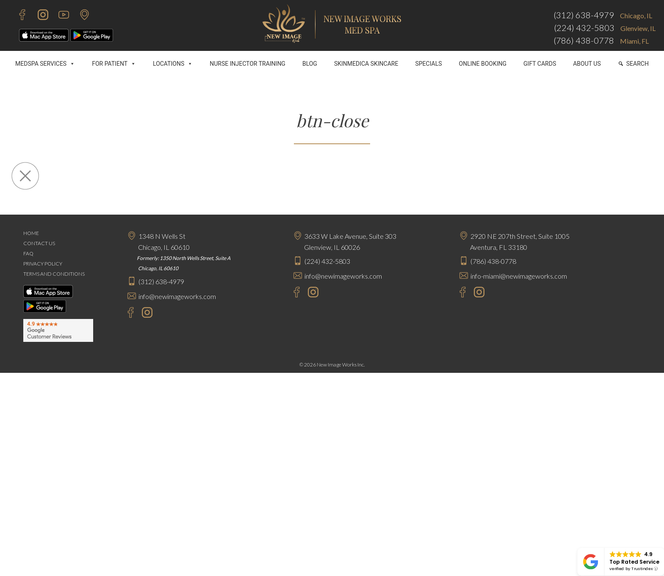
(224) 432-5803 (584, 27)
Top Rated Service (634, 561)
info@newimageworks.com (177, 296)
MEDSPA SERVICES (45, 63)
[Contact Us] (80, 16)
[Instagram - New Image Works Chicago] (145, 314)
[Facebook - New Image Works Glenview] (292, 293)
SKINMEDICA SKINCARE (366, 63)
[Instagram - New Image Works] (38, 16)
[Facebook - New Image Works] (18, 16)
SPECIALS (428, 63)
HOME (31, 233)
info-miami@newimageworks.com (518, 276)
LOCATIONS (173, 63)
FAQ (28, 253)
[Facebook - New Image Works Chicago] (126, 314)
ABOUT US (587, 63)
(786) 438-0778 (583, 40)
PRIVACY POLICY (42, 263)
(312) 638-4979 (583, 15)
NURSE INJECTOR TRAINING (247, 63)
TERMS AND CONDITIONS (54, 274)
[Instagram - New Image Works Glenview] (311, 293)
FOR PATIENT (114, 63)
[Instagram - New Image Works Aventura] (477, 293)
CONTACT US (39, 243)
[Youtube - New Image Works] (59, 16)
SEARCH (637, 63)
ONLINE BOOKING (483, 63)
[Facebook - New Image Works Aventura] (458, 293)
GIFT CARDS (539, 63)
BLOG (309, 63)
